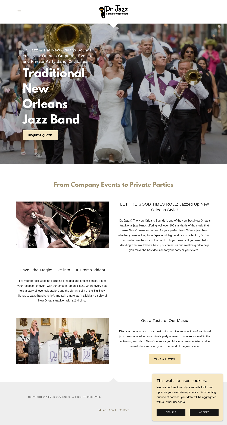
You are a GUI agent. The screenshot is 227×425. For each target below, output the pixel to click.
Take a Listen (164, 359)
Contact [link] (124, 410)
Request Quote (40, 135)
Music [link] (102, 410)
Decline (171, 412)
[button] (19, 11)
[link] (113, 11)
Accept (204, 412)
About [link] (112, 410)
